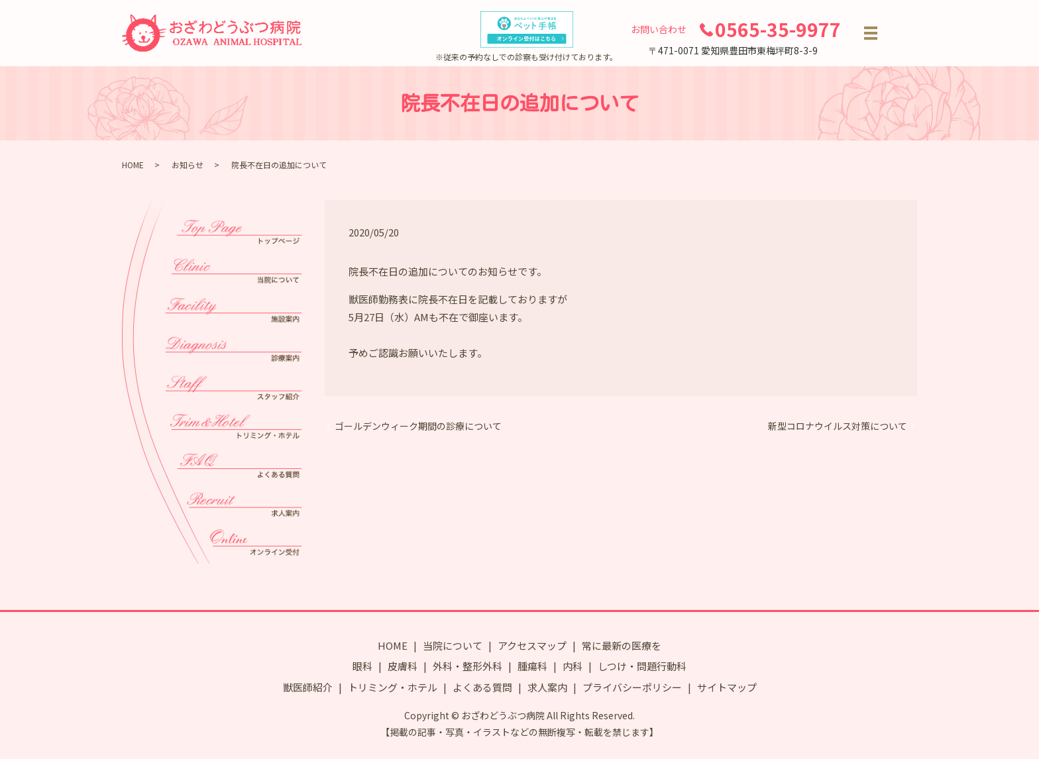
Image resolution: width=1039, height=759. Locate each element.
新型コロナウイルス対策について (837, 426)
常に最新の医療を (621, 645)
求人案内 (547, 687)
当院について (452, 645)
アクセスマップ (532, 645)
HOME (133, 164)
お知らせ (187, 164)
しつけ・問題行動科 (642, 666)
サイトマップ (727, 687)
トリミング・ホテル (392, 687)
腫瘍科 (532, 666)
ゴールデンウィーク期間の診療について (418, 426)
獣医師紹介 (308, 687)
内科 (572, 666)
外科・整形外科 (467, 666)
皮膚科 (402, 666)
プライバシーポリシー (632, 687)
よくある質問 (482, 687)
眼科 (362, 666)
